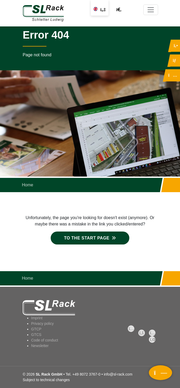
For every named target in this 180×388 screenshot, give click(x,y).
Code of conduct (44, 340)
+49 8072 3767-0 (86, 374)
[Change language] (99, 8)
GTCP (36, 329)
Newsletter (40, 346)
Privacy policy (42, 323)
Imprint (36, 318)
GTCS (36, 334)
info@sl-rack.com (118, 374)
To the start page (86, 238)
